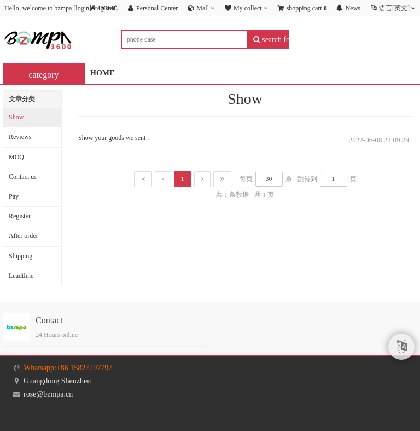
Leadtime (21, 275)
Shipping (20, 256)
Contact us (23, 176)
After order (23, 236)
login (82, 8)
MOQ (16, 157)
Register (20, 216)
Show (16, 117)
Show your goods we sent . (113, 138)
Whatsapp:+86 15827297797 (68, 368)
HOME (102, 73)
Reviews (20, 137)
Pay (14, 196)
